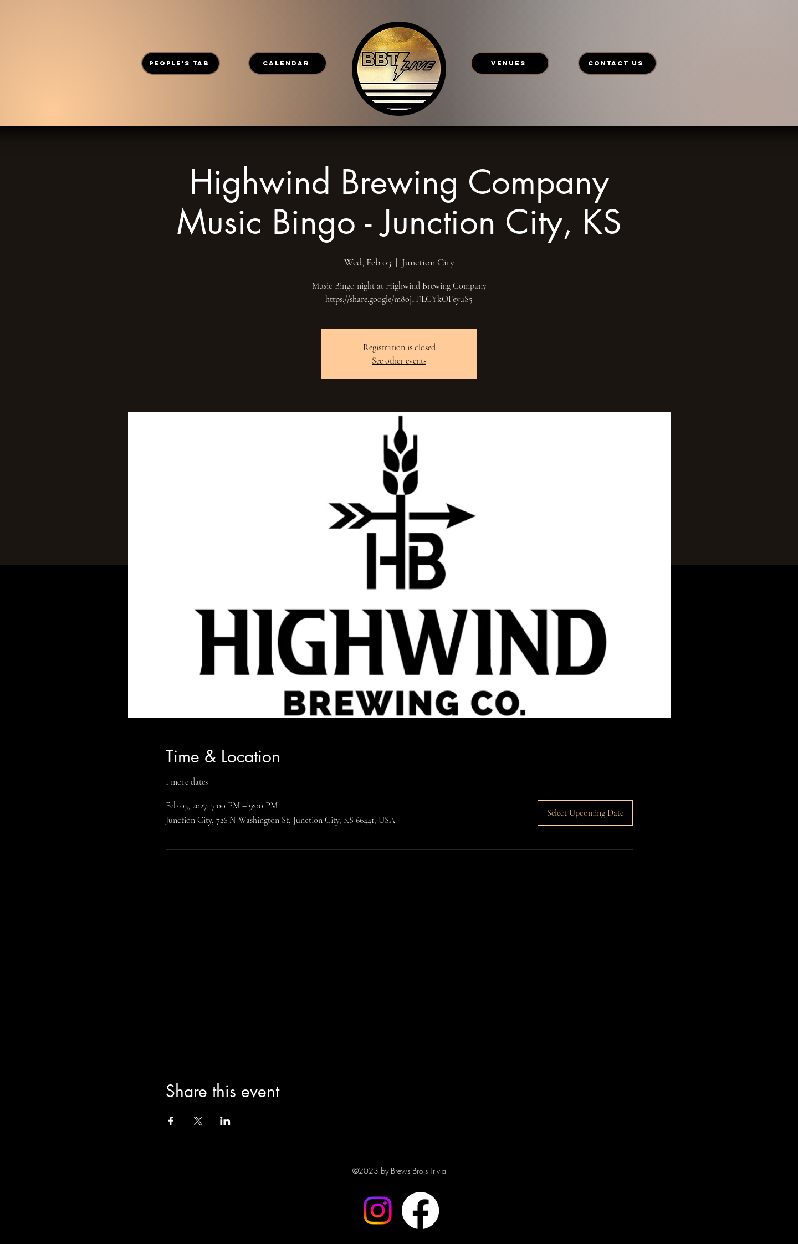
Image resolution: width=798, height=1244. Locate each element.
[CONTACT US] (617, 63)
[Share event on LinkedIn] (225, 1121)
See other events (399, 360)
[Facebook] (420, 1210)
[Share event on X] (198, 1121)
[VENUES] (509, 63)
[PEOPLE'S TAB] (180, 63)
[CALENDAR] (287, 63)
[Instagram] (377, 1210)
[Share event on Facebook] (171, 1121)
